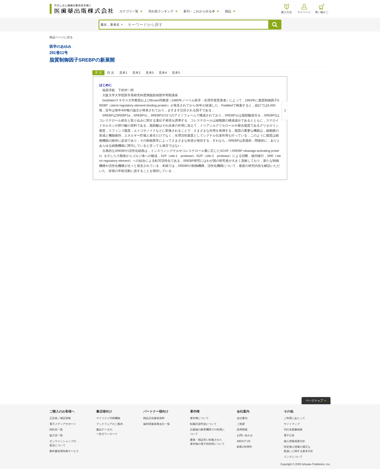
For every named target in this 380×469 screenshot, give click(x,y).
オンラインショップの (71, 444)
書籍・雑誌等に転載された (212, 442)
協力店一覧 (56, 435)
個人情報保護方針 (294, 441)
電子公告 (289, 435)
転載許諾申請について (203, 423)
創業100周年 (244, 446)
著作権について (199, 418)
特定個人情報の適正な (306, 449)
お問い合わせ (245, 435)
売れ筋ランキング (161, 11)
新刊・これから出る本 (199, 11)
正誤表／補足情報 (60, 418)
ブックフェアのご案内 (109, 423)
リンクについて (293, 456)
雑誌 (228, 11)
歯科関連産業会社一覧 (156, 423)
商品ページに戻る (61, 37)
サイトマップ (292, 423)
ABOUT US (243, 441)
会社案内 (242, 418)
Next (284, 111)
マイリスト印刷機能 (108, 418)
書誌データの (118, 432)
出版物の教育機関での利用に (212, 432)
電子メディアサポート (62, 423)
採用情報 (242, 429)
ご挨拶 (241, 423)
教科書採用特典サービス (64, 451)
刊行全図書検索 (293, 429)
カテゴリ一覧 (128, 11)
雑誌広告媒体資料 (154, 418)
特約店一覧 (56, 429)
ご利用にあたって (294, 418)
